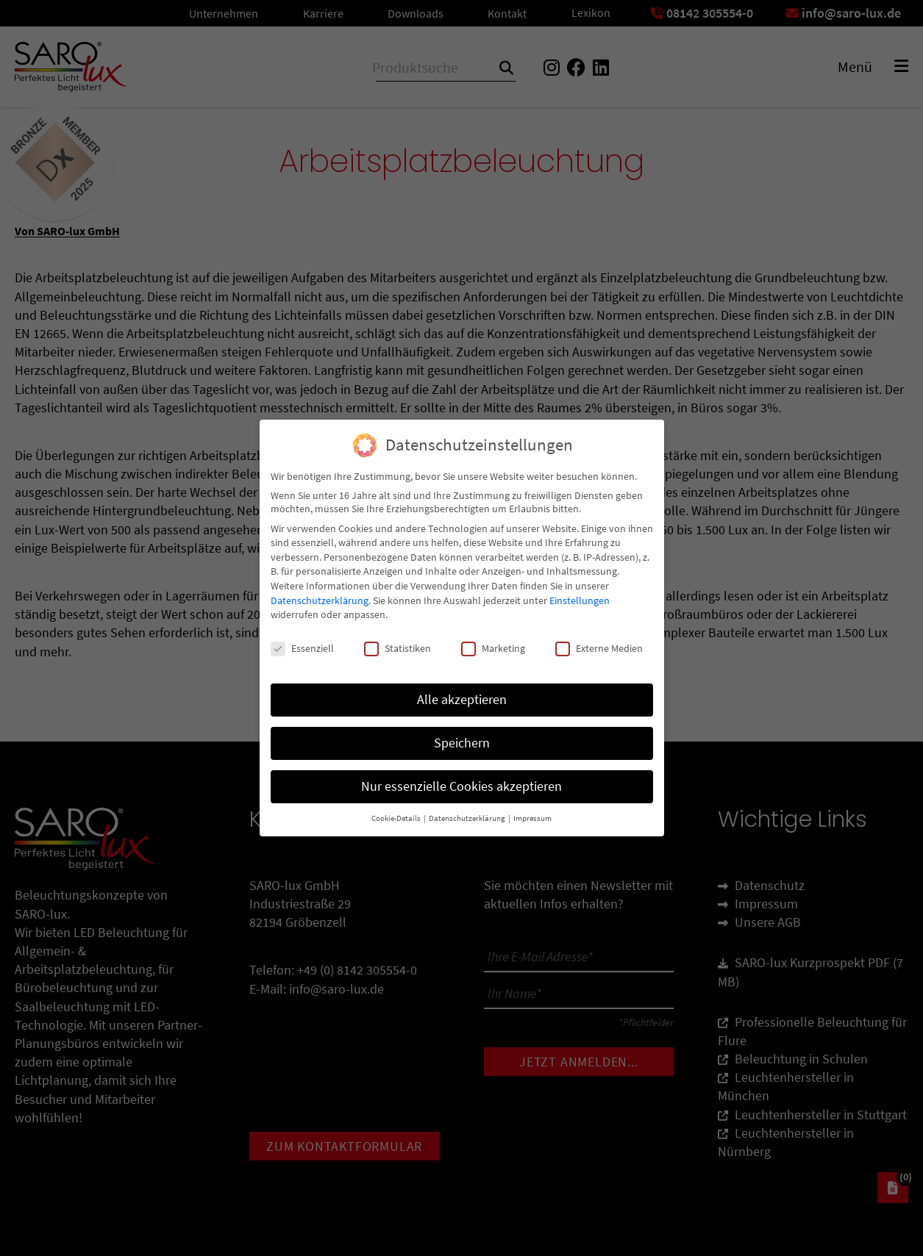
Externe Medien (599, 641)
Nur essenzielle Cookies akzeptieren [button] (461, 779)
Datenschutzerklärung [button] (468, 811)
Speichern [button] (462, 736)
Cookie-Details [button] (396, 811)
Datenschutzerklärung (319, 593)
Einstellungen (579, 593)
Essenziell (302, 641)
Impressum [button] (532, 811)
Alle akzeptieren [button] (462, 692)
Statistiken (397, 641)
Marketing (493, 641)
